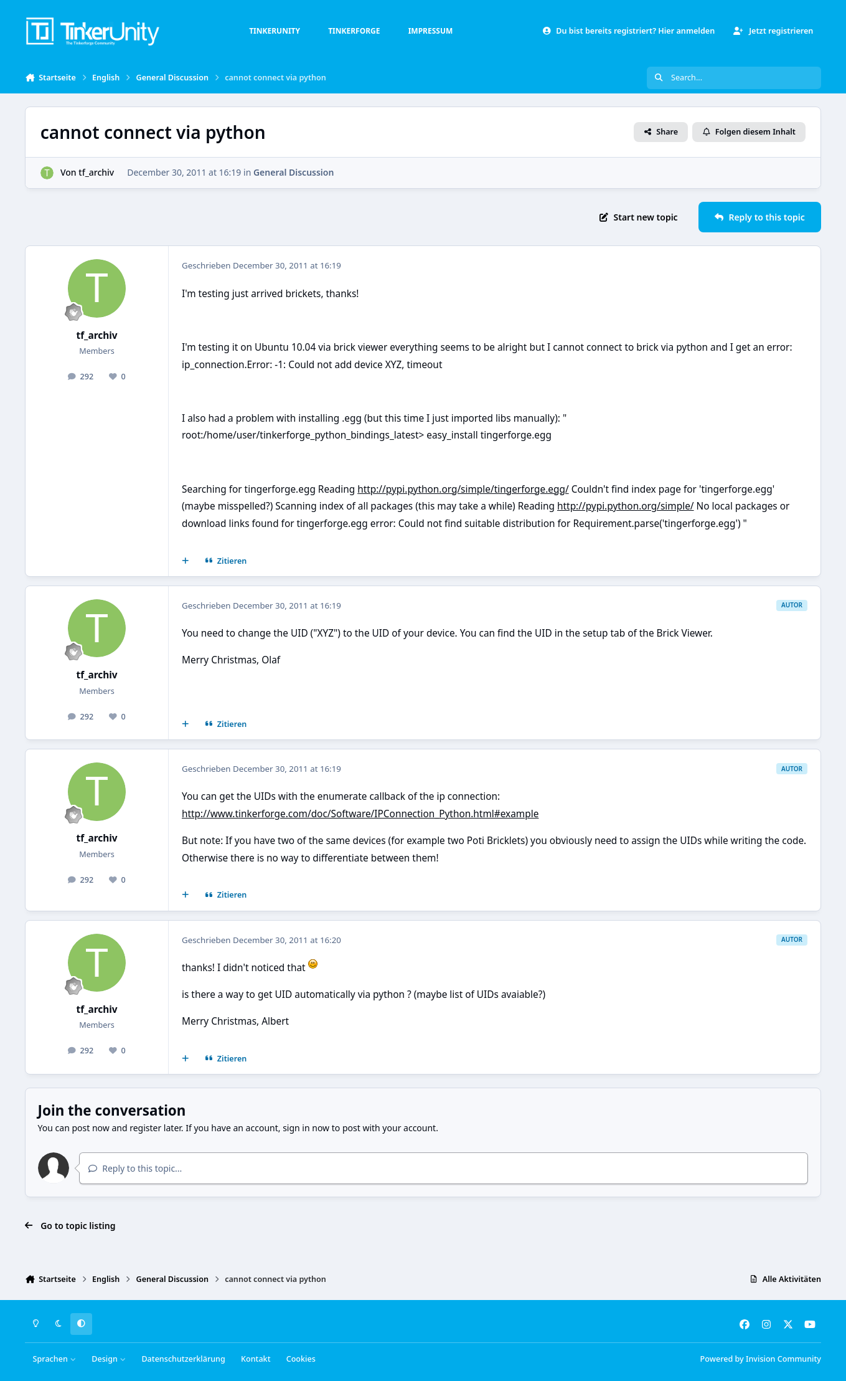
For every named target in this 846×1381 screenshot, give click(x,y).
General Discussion (293, 172)
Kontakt (255, 1359)
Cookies (301, 1359)
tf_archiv (96, 172)
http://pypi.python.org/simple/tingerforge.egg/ (463, 489)
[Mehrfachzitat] (185, 561)
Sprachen (55, 1359)
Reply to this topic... (135, 1168)
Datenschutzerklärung (183, 1359)
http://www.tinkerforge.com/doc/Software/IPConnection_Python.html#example (360, 813)
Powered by (760, 1359)
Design (109, 1359)
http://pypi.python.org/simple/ (625, 506)
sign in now (306, 1128)
